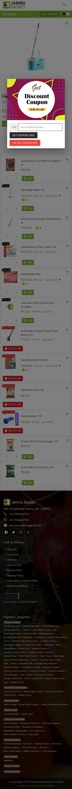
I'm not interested (24, 142)
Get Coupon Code (23, 135)
